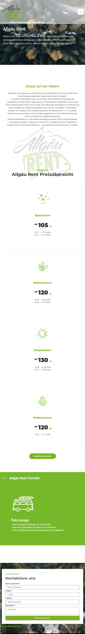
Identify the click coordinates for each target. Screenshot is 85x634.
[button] (6, 513)
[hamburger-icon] (80, 12)
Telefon (8, 598)
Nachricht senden (42, 618)
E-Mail (8, 591)
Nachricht (10, 606)
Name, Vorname (12, 584)
